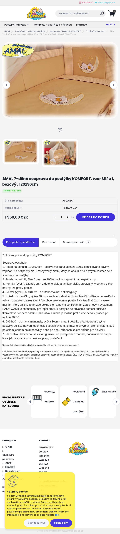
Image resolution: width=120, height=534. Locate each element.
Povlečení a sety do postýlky (30, 31)
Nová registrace (106, 2)
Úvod (7, 31)
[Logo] (21, 13)
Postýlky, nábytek (15, 24)
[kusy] (61, 217)
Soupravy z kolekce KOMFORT (65, 31)
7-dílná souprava (95, 31)
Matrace (81, 24)
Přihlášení (87, 2)
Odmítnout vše (36, 522)
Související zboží (77, 242)
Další (109, 24)
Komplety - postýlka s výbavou (53, 24)
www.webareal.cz (72, 530)
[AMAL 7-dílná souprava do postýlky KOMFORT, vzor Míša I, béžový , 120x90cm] (60, 80)
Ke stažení (48, 242)
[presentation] (6, 85)
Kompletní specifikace (20, 242)
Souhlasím (61, 523)
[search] (98, 15)
